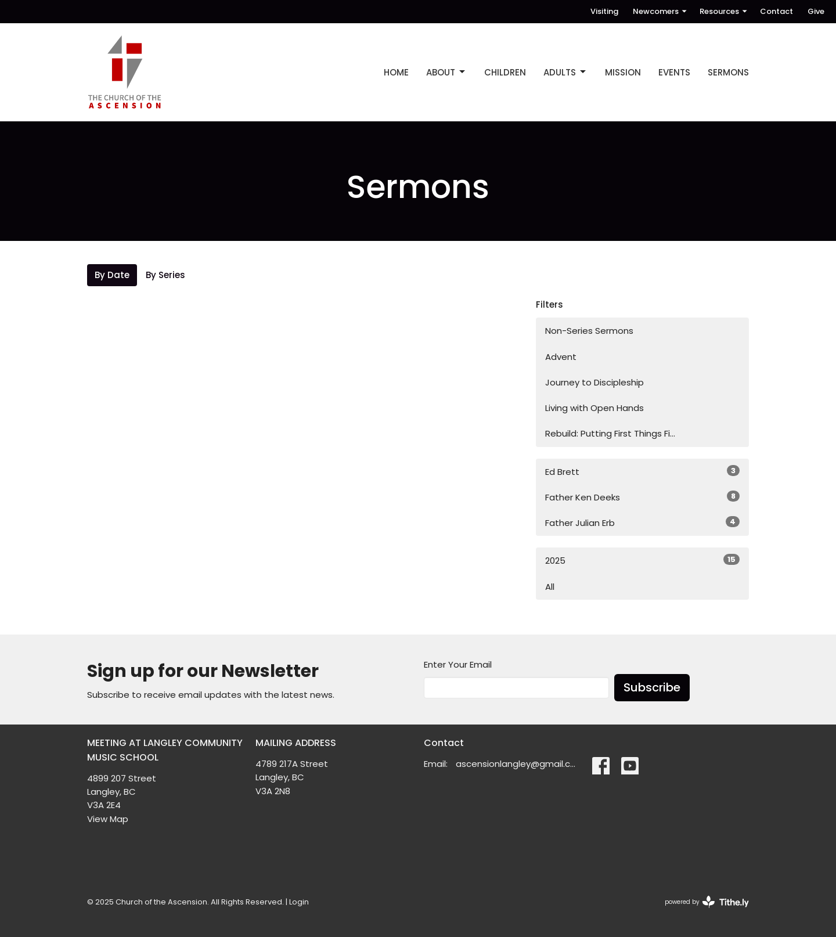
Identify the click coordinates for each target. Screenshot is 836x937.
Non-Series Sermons (589, 331)
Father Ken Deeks (642, 497)
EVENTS (674, 72)
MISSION (623, 72)
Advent (560, 357)
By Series (165, 275)
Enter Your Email (458, 664)
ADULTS (565, 72)
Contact (776, 11)
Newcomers (660, 11)
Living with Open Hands (594, 408)
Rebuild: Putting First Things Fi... (610, 433)
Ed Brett (642, 471)
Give (816, 11)
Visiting (604, 11)
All (549, 587)
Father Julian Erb (642, 522)
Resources (724, 11)
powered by (707, 901)
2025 (642, 560)
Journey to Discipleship (594, 382)
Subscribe (652, 687)
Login (299, 901)
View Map (107, 819)
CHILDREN (505, 72)
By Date (112, 275)
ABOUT (446, 72)
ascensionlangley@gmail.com (518, 764)
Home (396, 72)
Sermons (728, 72)
